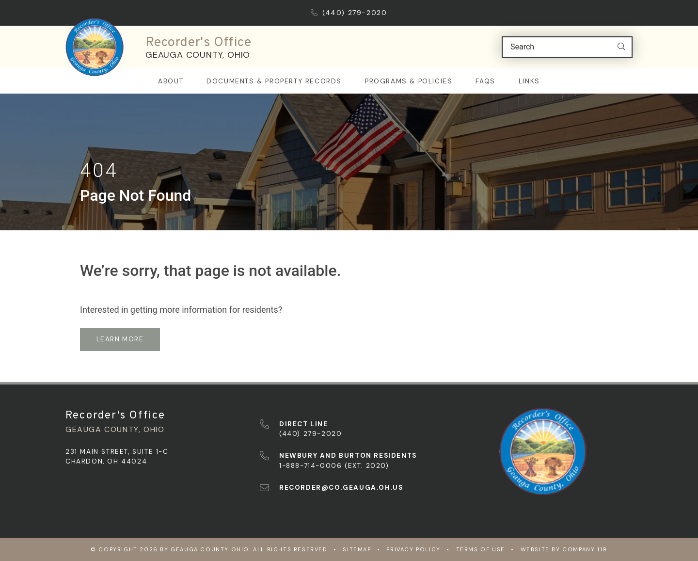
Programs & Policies (408, 81)
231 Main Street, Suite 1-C (117, 452)
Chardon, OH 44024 (106, 461)
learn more (119, 339)
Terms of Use (480, 549)
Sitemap (357, 549)
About (170, 81)
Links (529, 81)
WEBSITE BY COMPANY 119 (564, 549)
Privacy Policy (413, 549)
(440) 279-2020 (349, 12)
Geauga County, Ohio (197, 55)
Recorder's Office (198, 42)
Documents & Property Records (274, 81)
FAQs (485, 81)
